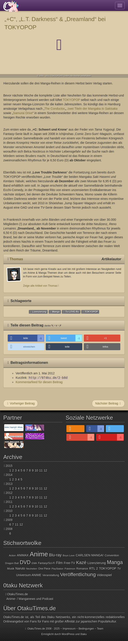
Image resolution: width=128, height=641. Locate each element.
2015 (9, 466)
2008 (9, 529)
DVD (25, 562)
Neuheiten (31, 568)
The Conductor (54, 108)
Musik (10, 568)
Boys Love (69, 555)
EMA (34, 563)
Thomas (16, 259)
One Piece (44, 568)
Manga (56, 311)
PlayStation (58, 568)
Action (12, 555)
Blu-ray (55, 555)
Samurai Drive (23, 113)
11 (41, 470)
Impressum (69, 628)
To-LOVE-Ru (72, 311)
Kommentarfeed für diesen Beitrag (39, 382)
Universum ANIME (28, 575)
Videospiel (104, 575)
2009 (9, 520)
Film (59, 563)
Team (100, 628)
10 (36, 470)
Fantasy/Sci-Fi (46, 563)
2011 (9, 502)
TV (119, 568)
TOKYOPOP (71, 100)
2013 (9, 484)
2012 (9, 493)
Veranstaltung (50, 575)
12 (45, 470)
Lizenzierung (39, 311)
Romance (82, 568)
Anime (39, 554)
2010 (9, 511)
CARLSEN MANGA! (90, 555)
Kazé (81, 562)
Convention (112, 555)
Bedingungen (86, 628)
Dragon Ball (12, 563)
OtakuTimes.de (11, 6)
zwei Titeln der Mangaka (92, 108)
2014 (9, 475)
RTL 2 (93, 568)
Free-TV (69, 563)
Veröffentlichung (78, 574)
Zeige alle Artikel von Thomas (40, 285)
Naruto (20, 568)
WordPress (68, 634)
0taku (83, 634)
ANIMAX (23, 555)
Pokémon (69, 568)
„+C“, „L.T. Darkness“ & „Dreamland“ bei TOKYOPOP (55, 23)
